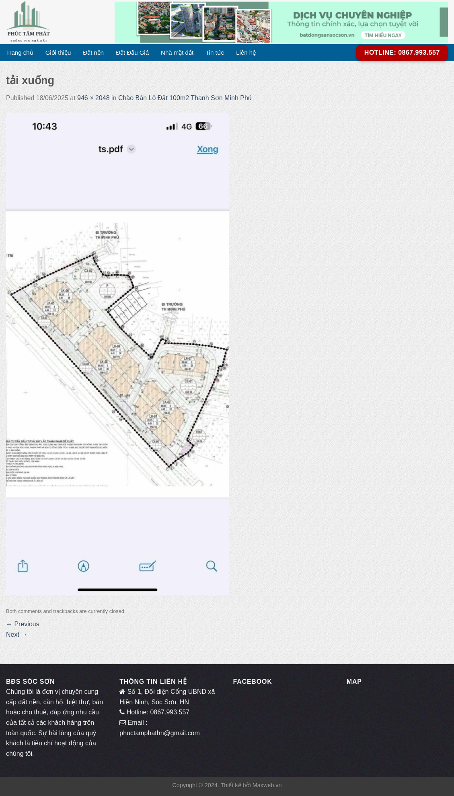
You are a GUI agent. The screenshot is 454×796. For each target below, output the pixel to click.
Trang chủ (19, 52)
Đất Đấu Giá (132, 52)
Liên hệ (246, 52)
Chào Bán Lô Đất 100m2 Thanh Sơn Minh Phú (185, 98)
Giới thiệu (58, 52)
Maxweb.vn (267, 785)
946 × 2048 (93, 98)
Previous (22, 624)
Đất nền (93, 52)
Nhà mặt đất (177, 52)
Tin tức (214, 52)
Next (16, 634)
